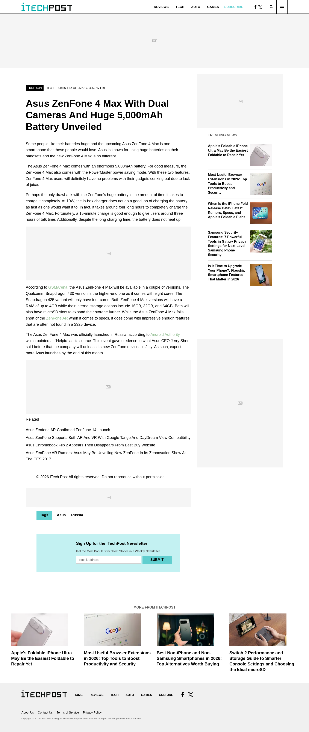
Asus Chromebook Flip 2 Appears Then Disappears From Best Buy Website (90, 445)
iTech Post (59, 477)
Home (78, 695)
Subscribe (233, 7)
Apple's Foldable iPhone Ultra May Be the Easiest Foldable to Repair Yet (228, 150)
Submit (157, 560)
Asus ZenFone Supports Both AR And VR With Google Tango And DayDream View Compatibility (108, 437)
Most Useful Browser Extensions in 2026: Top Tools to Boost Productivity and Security (227, 183)
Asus (61, 515)
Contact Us (45, 712)
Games (213, 7)
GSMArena (57, 287)
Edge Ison (34, 88)
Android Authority (165, 334)
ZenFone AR (57, 318)
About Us (27, 712)
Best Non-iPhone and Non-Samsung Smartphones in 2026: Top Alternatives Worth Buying (189, 658)
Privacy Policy (92, 712)
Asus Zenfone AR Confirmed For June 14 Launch (68, 430)
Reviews (161, 7)
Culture (166, 695)
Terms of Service (68, 712)
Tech (180, 7)
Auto (195, 7)
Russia (77, 515)
